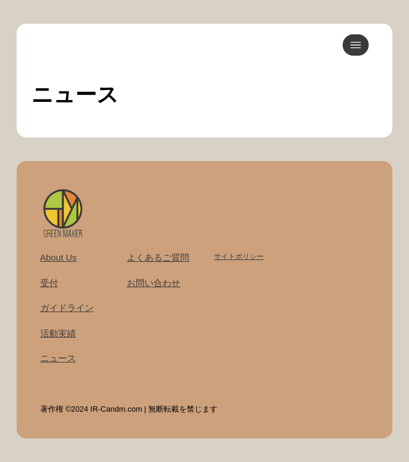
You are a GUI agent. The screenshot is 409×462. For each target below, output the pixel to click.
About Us (58, 257)
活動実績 (58, 333)
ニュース (58, 358)
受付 (49, 283)
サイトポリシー (239, 256)
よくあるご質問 (158, 257)
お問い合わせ (153, 283)
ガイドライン (67, 308)
